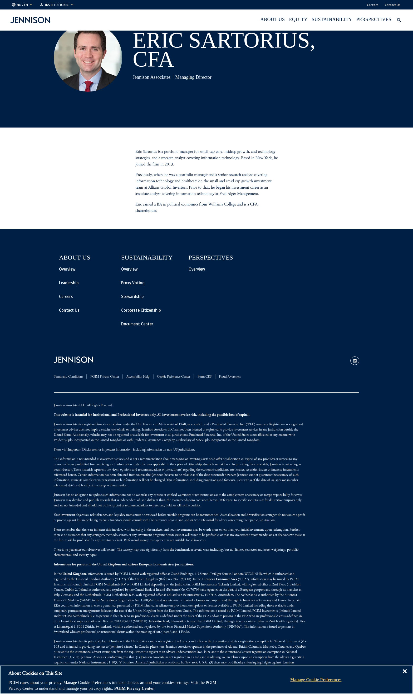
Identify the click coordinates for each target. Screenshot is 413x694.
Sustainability (332, 19)
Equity (298, 19)
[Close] (404, 675)
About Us (272, 19)
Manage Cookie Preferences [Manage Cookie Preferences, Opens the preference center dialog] (315, 679)
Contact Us (392, 4)
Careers (372, 4)
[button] (22, 4)
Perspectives (373, 19)
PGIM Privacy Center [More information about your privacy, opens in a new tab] (134, 688)
